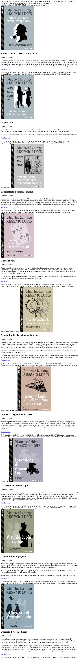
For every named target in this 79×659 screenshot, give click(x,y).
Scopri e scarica (5, 69)
